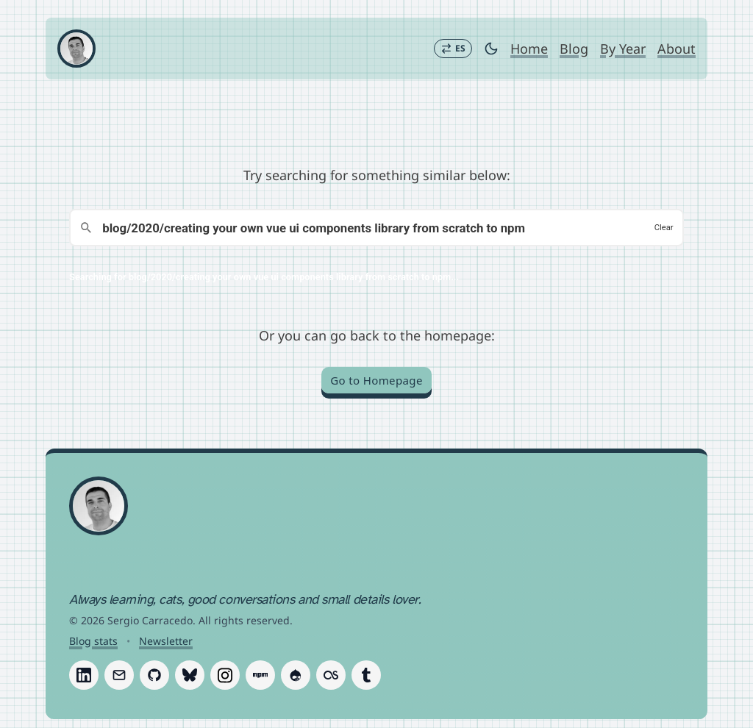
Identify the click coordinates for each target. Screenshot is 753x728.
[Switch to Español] (453, 48)
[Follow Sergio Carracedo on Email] (119, 675)
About (676, 48)
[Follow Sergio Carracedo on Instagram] (225, 675)
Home (529, 48)
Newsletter (166, 641)
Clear (664, 227)
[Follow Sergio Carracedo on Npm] (260, 675)
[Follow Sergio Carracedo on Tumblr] (366, 675)
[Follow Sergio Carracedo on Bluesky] (189, 675)
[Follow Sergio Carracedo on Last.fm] (331, 675)
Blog (574, 48)
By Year (623, 48)
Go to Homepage (376, 380)
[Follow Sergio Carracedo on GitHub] (154, 675)
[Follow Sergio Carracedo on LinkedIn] (84, 675)
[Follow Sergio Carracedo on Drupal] (295, 675)
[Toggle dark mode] (491, 48)
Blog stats (93, 641)
